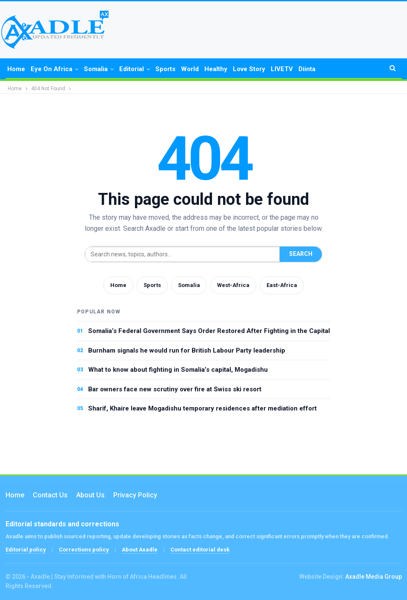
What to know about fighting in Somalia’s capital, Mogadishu (178, 369)
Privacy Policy (135, 495)
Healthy (215, 69)
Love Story (249, 69)
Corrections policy (84, 549)
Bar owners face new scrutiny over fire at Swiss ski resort (174, 389)
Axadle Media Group (373, 576)
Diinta (306, 69)
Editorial (131, 69)
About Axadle (140, 549)
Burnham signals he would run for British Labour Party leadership (186, 350)
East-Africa (282, 285)
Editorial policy (26, 549)
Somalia (96, 69)
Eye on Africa (51, 69)
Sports (165, 69)
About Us (90, 495)
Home (16, 69)
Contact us (50, 495)
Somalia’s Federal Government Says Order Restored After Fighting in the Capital (209, 331)
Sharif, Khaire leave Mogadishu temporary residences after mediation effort (202, 408)
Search (300, 253)
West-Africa (233, 285)
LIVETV (282, 69)
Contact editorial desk (199, 549)
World (190, 69)
